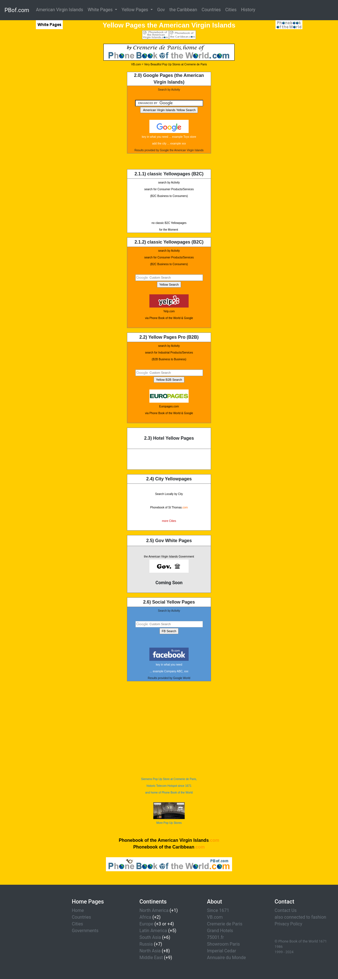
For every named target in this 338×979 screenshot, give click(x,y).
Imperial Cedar (221, 950)
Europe (146, 924)
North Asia (150, 950)
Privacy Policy (288, 924)
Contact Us (286, 910)
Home (78, 910)
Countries (211, 9)
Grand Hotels (220, 930)
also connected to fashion (300, 917)
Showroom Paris (223, 944)
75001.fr (215, 937)
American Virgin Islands (59, 9)
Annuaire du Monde (226, 957)
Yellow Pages (135, 9)
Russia (146, 944)
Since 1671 (218, 910)
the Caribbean (183, 9)
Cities (231, 9)
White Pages (101, 9)
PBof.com (16, 10)
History (248, 9)
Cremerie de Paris (224, 924)
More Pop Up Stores (169, 822)
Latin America (153, 930)
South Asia (150, 937)
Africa (145, 917)
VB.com (215, 917)
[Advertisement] (35, 128)
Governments (85, 930)
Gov (161, 9)
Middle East (151, 957)
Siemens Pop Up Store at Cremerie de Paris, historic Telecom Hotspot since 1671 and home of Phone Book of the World (169, 786)
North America (153, 910)
